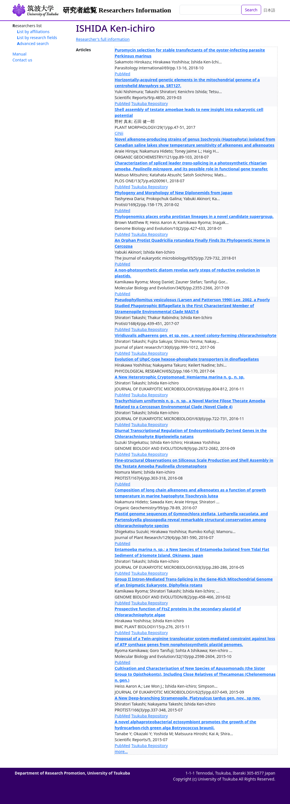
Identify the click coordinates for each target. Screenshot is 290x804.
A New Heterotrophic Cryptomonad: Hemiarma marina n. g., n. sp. (179, 377)
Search (251, 9)
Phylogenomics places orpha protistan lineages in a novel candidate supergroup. (194, 216)
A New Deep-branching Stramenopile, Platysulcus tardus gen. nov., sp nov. (188, 698)
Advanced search (33, 43)
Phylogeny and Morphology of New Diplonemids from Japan (174, 192)
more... (121, 751)
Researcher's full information (103, 39)
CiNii (119, 133)
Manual (19, 54)
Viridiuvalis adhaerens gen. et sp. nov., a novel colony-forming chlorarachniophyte (195, 335)
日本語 (269, 10)
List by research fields (37, 37)
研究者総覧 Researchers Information (117, 10)
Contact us (22, 60)
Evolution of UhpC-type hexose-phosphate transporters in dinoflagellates (187, 359)
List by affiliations (33, 31)
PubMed (122, 73)
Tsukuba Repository (149, 103)
